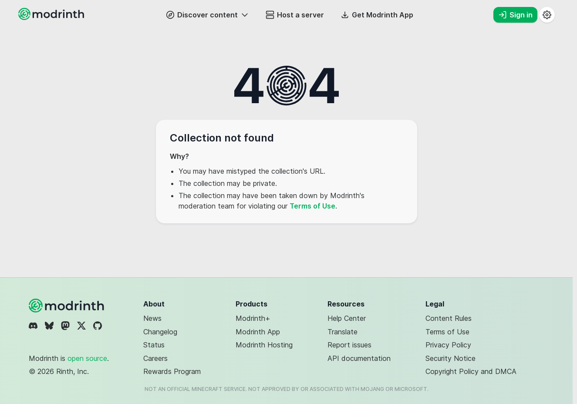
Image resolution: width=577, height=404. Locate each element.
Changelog (160, 332)
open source (87, 358)
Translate (342, 332)
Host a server (295, 14)
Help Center (346, 318)
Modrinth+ (253, 318)
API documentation (359, 358)
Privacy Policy (448, 345)
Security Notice (450, 358)
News (152, 318)
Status (154, 345)
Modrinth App (258, 332)
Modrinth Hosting (264, 345)
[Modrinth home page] (52, 17)
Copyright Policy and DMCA (470, 371)
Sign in (515, 14)
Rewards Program (172, 371)
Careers (155, 358)
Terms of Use (312, 206)
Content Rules (448, 318)
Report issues (349, 345)
